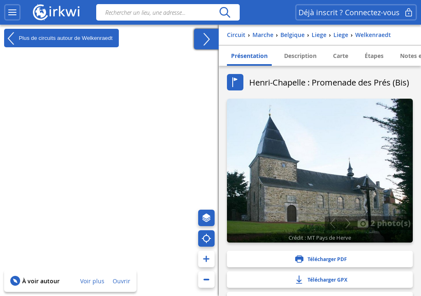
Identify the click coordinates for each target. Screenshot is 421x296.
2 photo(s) (384, 223)
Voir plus (92, 281)
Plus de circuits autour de (58, 38)
